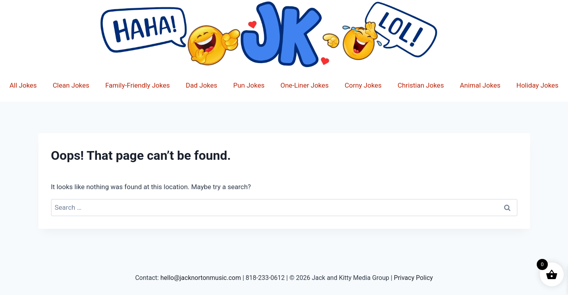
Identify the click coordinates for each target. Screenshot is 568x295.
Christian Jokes (420, 85)
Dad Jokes (201, 85)
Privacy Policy (413, 278)
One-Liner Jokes (305, 85)
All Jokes (23, 85)
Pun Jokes (248, 85)
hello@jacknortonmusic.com (200, 278)
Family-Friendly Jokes (137, 85)
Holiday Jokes (538, 85)
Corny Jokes (363, 85)
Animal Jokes (480, 85)
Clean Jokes (71, 85)
